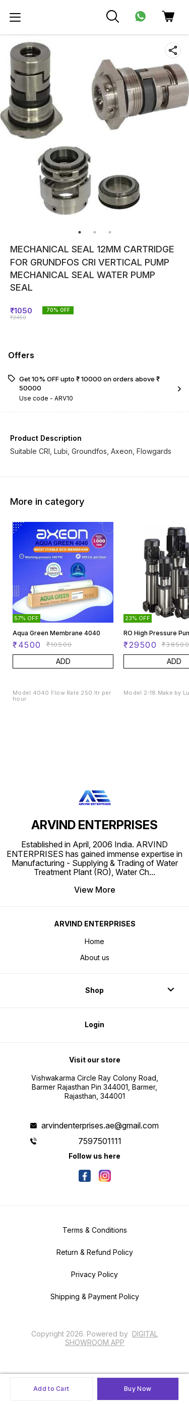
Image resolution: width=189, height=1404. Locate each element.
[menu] (15, 17)
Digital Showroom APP (111, 1337)
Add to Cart (51, 1388)
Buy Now (137, 1388)
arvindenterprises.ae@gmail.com (100, 1125)
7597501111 (99, 1141)
